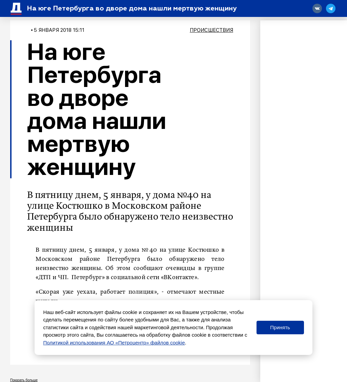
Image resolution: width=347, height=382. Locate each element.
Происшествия (211, 30)
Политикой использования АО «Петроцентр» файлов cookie (114, 342)
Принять (280, 327)
